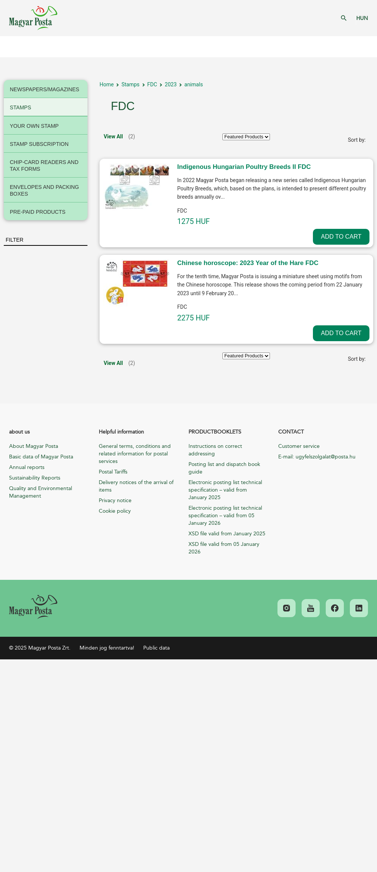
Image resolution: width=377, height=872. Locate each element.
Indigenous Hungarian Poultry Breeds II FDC (244, 166)
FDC (152, 84)
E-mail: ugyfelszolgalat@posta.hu (317, 457)
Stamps (130, 84)
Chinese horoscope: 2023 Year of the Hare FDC (248, 263)
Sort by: (357, 140)
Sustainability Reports (34, 478)
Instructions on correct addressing (215, 450)
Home (107, 84)
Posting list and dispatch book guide (224, 468)
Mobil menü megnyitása (11, 46)
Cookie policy (115, 511)
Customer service (299, 446)
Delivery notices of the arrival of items (136, 486)
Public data (156, 648)
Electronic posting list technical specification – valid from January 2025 (225, 490)
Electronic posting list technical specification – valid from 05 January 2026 (225, 515)
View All (113, 136)
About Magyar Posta (33, 446)
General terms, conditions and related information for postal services (135, 453)
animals (193, 84)
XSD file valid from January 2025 (226, 533)
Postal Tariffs (113, 472)
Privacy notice (115, 500)
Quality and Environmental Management (40, 492)
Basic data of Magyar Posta (41, 457)
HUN (362, 18)
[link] (33, 607)
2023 (170, 84)
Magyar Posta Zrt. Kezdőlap (33, 18)
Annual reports (26, 467)
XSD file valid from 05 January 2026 (223, 548)
